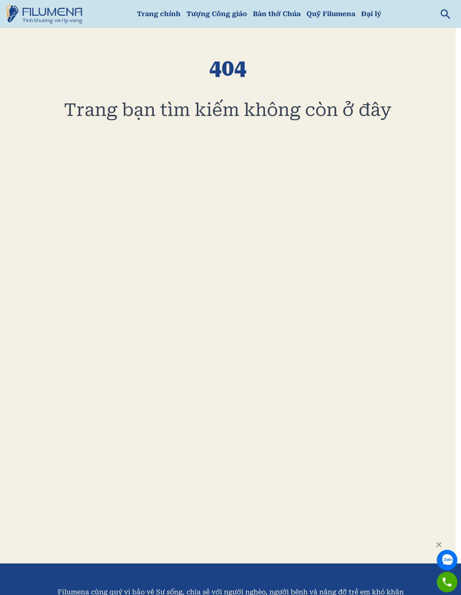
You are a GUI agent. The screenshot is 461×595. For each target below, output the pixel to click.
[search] (445, 14)
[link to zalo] (448, 554)
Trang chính (159, 14)
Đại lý (371, 14)
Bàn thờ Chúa (277, 14)
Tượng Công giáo (216, 14)
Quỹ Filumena (330, 14)
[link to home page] (44, 13)
